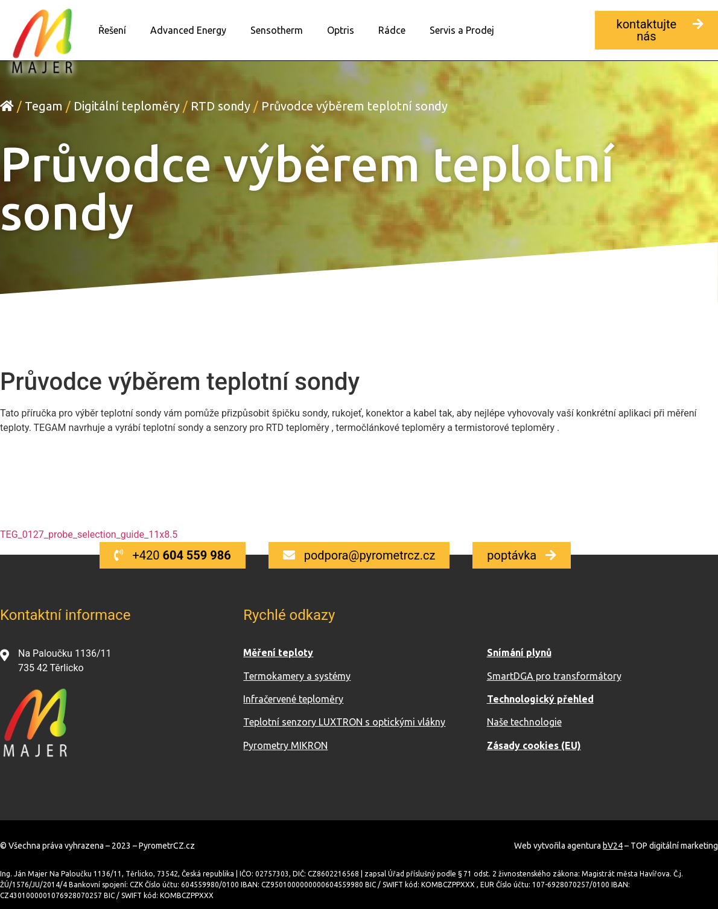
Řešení (112, 30)
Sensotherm (276, 30)
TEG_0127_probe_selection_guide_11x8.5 (88, 534)
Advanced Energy (188, 30)
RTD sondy (220, 105)
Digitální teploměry (127, 105)
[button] (656, 30)
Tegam (44, 105)
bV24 (613, 845)
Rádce (391, 30)
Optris (340, 30)
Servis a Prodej (462, 30)
